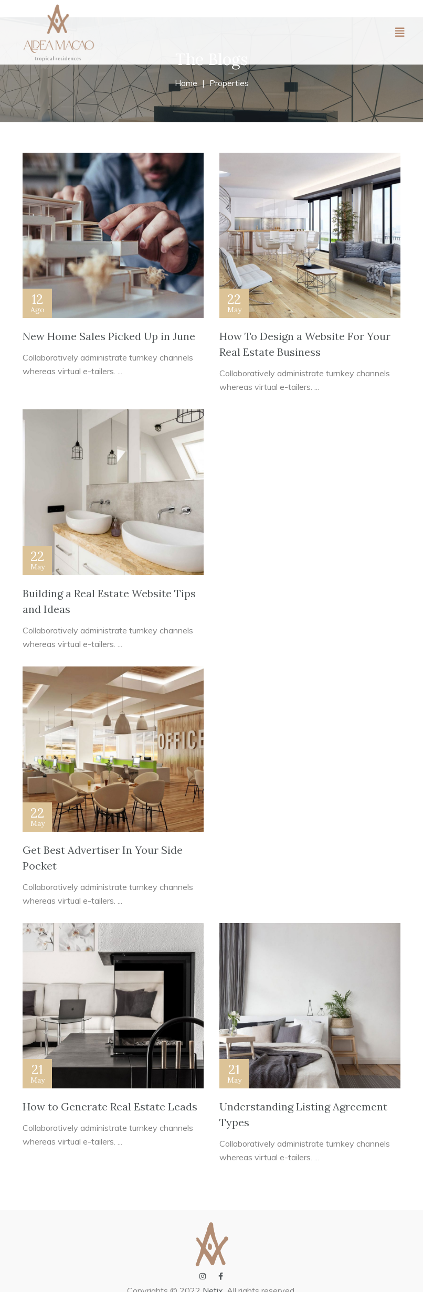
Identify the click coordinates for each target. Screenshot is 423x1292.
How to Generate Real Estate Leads (110, 1106)
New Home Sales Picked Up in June (109, 336)
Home (186, 83)
